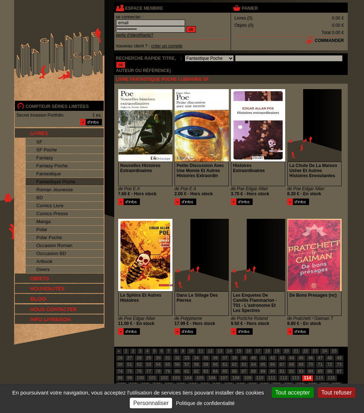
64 (253, 364)
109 (248, 377)
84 (215, 371)
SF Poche (47, 150)
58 (196, 364)
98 (120, 377)
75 (129, 371)
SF (40, 142)
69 (301, 364)
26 (120, 357)
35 (206, 357)
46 (310, 357)
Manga (44, 221)
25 (334, 351)
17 (258, 351)
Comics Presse (52, 213)
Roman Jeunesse (55, 189)
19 (277, 351)
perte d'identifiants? (135, 35)
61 (224, 364)
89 (263, 371)
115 (319, 377)
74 (120, 371)
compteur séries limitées (57, 106)
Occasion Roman (55, 245)
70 (310, 364)
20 (286, 351)
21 (296, 351)
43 (282, 357)
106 (211, 377)
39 (243, 357)
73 (339, 364)
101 (152, 377)
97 (339, 371)
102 (164, 377)
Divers (43, 269)
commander (329, 40)
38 (234, 357)
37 (224, 357)
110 (260, 377)
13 (219, 351)
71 (320, 364)
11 (200, 351)
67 (282, 364)
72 (329, 364)
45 (301, 357)
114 (307, 377)
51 (129, 364)
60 (215, 364)
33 (186, 357)
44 (291, 357)
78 (158, 371)
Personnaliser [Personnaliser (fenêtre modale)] (151, 403)
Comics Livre (50, 205)
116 (331, 377)
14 (229, 351)
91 (282, 371)
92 (291, 371)
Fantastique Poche (56, 181)
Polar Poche (49, 237)
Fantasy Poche (52, 165)
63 (243, 364)
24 (324, 351)
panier (250, 8)
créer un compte (167, 46)
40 (253, 357)
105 (200, 377)
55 (167, 364)
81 (186, 371)
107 (223, 377)
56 (177, 364)
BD (40, 197)
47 (320, 357)
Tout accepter (292, 392)
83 (206, 371)
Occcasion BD (51, 253)
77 (148, 371)
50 (120, 364)
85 (224, 371)
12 (210, 351)
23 (315, 351)
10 (191, 351)
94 (310, 371)
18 (267, 351)
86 (234, 371)
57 (186, 364)
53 (148, 364)
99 (129, 377)
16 (248, 351)
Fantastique (49, 173)
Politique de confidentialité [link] (205, 403)
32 (177, 357)
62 (234, 364)
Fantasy (45, 157)
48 (329, 357)
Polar (42, 229)
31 (167, 357)
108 (235, 377)
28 (139, 357)
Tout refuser (336, 392)
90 (272, 371)
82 (196, 371)
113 (295, 377)
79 (167, 371)
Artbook (45, 261)
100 (140, 377)
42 (272, 357)
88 (253, 371)
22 (305, 351)
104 (188, 377)
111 (271, 377)
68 (291, 364)
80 (177, 371)
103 (176, 377)
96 (329, 371)
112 (283, 377)
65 (263, 364)
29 (148, 357)
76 (139, 371)
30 (158, 357)
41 (263, 357)
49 (339, 357)
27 (129, 357)
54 (158, 364)
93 (301, 371)
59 (206, 364)
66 (272, 364)
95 (320, 371)
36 (215, 357)
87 (243, 371)
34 (196, 357)
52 (139, 364)
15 (238, 351)
